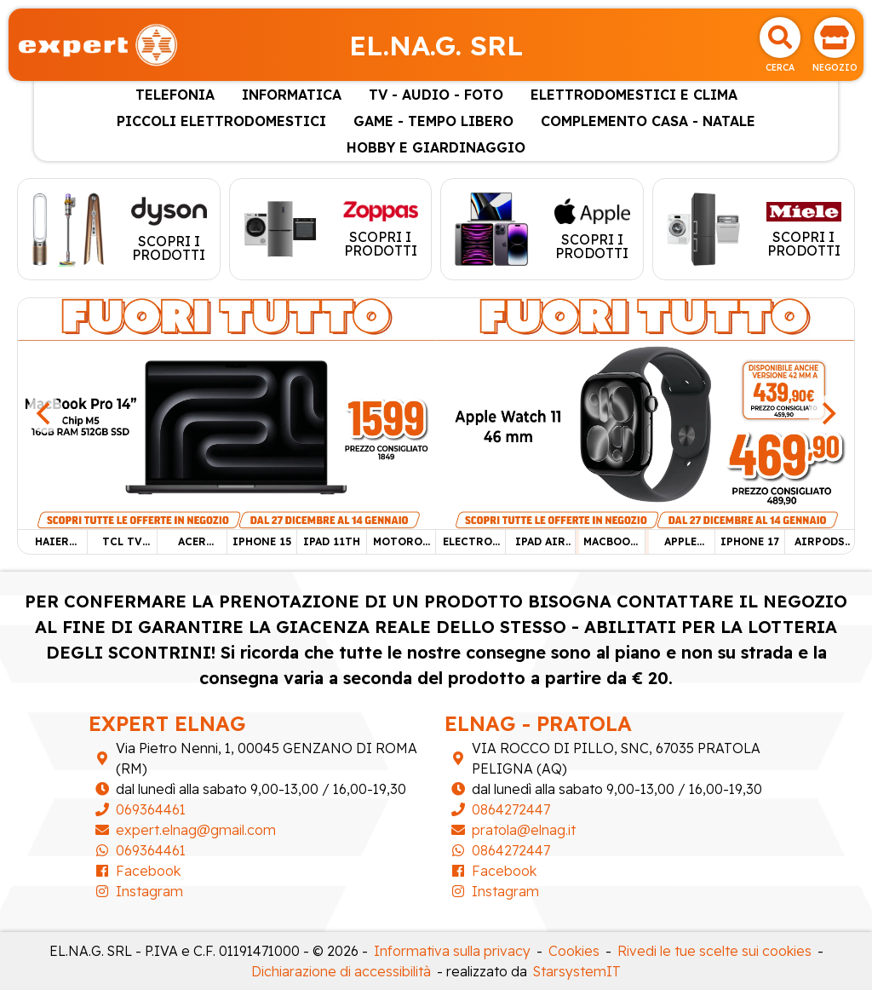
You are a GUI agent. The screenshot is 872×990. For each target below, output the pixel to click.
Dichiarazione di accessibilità (341, 971)
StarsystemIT (577, 971)
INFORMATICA (291, 94)
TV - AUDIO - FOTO (436, 94)
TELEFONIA (175, 94)
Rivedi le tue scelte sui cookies (714, 950)
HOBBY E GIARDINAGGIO (436, 147)
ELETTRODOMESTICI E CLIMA (634, 94)
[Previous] (45, 414)
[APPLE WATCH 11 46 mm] (645, 412)
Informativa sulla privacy (452, 950)
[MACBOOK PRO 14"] (227, 412)
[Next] (827, 414)
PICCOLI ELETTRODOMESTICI (221, 121)
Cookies (574, 950)
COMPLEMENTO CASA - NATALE (648, 121)
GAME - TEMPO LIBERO (433, 121)
